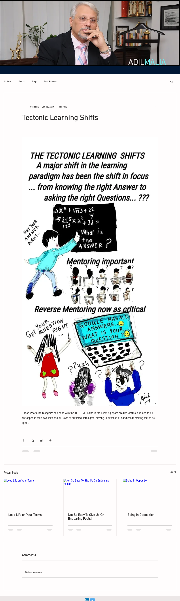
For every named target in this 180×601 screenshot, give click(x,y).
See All (173, 472)
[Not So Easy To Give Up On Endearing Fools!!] (90, 494)
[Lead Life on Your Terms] (30, 494)
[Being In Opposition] (149, 494)
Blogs (34, 81)
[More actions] (156, 107)
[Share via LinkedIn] (42, 440)
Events (21, 81)
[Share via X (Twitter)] (33, 440)
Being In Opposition (140, 515)
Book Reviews (50, 81)
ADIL (147, 63)
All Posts (7, 81)
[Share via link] (51, 440)
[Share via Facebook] (24, 440)
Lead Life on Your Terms (25, 515)
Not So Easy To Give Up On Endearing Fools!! (86, 517)
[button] (171, 81)
